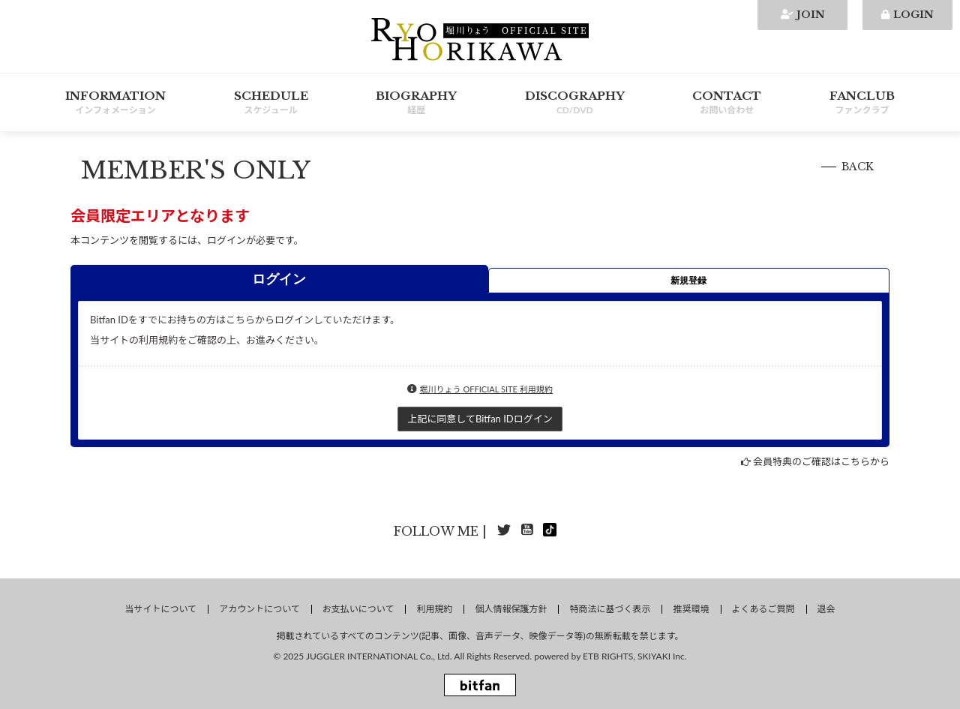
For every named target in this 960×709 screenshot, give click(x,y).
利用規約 (434, 608)
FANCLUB (862, 103)
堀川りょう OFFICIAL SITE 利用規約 (486, 389)
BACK (858, 166)
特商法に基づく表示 (609, 608)
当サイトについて (160, 608)
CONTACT (726, 103)
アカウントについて (259, 608)
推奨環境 (691, 608)
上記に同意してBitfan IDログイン (479, 419)
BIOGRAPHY (416, 103)
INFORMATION (115, 103)
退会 (827, 608)
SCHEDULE (271, 103)
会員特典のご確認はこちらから (821, 461)
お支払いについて (358, 608)
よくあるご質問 (763, 608)
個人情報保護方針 (511, 608)
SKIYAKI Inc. (662, 656)
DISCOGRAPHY (575, 103)
